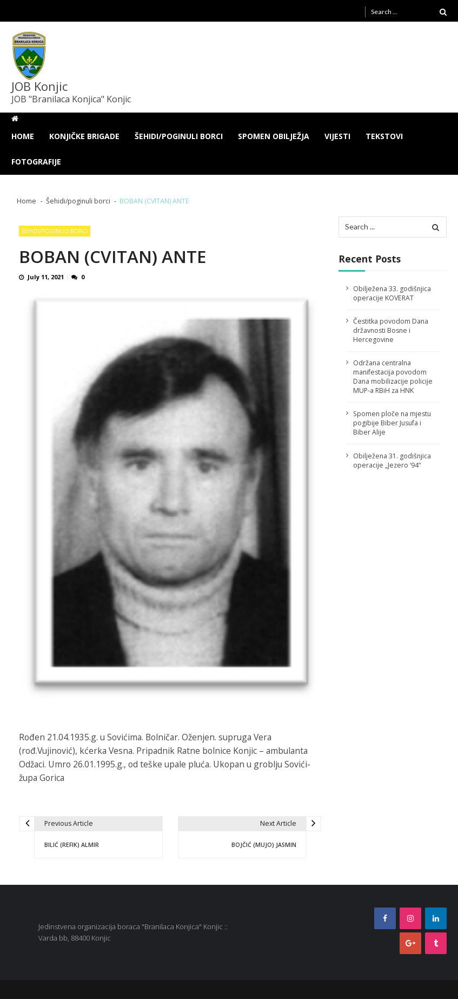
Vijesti (337, 136)
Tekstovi (384, 136)
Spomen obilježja (273, 136)
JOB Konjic (39, 86)
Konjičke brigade (84, 136)
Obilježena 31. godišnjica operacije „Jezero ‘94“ (392, 460)
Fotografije (36, 161)
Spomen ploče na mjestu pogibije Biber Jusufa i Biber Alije (392, 423)
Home (22, 136)
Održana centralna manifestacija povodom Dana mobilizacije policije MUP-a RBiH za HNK (393, 376)
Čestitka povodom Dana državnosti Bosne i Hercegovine (390, 330)
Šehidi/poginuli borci (179, 136)
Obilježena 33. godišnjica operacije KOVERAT (392, 293)
